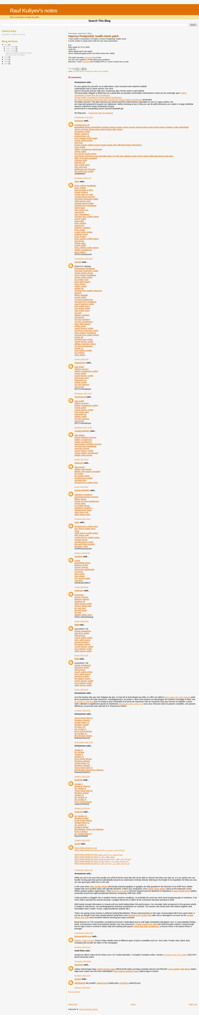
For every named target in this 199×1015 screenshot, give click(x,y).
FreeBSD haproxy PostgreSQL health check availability (90, 71)
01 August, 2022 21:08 (82, 975)
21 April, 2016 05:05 (81, 359)
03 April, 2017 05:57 (81, 459)
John (76, 181)
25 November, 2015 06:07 (83, 258)
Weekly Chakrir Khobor (84, 940)
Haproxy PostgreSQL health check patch (19, 53)
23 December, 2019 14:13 (83, 870)
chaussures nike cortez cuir (131, 704)
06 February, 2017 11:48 (83, 427)
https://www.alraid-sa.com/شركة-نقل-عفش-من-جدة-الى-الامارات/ (102, 863)
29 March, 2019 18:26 (82, 840)
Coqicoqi (78, 812)
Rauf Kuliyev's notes (33, 11)
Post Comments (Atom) (88, 1009)
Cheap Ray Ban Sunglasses (97, 95)
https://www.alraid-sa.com (85, 848)
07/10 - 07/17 (11, 49)
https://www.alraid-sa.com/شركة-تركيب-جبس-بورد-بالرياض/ (99, 850)
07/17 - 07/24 (11, 47)
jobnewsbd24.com (83, 936)
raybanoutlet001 (82, 431)
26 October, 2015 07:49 (82, 178)
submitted (86, 62)
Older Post (193, 1004)
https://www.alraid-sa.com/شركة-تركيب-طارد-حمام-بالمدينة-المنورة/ (102, 859)
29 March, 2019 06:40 (82, 808)
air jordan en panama (83, 701)
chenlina (78, 556)
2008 (6, 61)
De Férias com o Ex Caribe (175, 955)
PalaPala (78, 780)
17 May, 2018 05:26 (81, 587)
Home (133, 1004)
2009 (6, 59)
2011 (6, 45)
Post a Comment (74, 992)
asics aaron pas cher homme (177, 697)
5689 (76, 625)
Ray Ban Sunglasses (83, 100)
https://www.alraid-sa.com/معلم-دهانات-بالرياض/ (94, 857)
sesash (77, 979)
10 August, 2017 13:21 (82, 519)
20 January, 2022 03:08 (82, 961)
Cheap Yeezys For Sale (146, 924)
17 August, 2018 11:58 (82, 710)
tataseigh (78, 965)
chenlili (77, 262)
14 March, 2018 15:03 (82, 553)
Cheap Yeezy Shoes (156, 889)
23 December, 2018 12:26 (83, 742)
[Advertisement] (84, 997)
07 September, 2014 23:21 (83, 117)
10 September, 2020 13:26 (83, 933)
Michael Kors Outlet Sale (140, 915)
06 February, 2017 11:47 (83, 393)
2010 (6, 57)
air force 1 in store (119, 891)
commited (89, 57)
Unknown (78, 121)
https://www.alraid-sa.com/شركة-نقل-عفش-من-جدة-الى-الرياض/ (101, 861)
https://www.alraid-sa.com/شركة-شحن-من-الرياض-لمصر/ (98, 854)
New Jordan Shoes (99, 886)
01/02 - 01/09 (11, 51)
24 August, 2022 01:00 (82, 987)
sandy (77, 844)
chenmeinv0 (80, 363)
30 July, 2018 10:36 (81, 655)
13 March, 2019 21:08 (82, 776)
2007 (6, 64)
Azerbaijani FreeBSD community (13, 34)
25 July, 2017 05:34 (81, 487)
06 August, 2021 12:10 (82, 947)
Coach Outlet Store (181, 891)
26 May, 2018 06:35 (81, 621)
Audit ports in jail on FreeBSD (15, 55)
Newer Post (73, 1004)
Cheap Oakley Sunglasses (86, 97)
